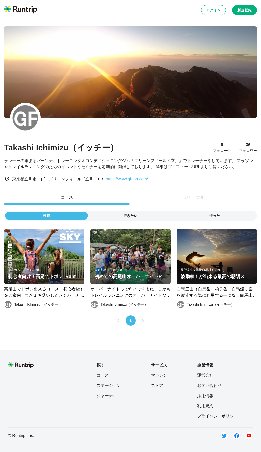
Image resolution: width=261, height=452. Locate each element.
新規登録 (244, 10)
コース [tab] (67, 197)
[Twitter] (224, 436)
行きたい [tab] (130, 216)
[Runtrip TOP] (20, 10)
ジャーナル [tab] (194, 197)
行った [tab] (214, 216)
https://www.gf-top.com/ (127, 179)
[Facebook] (237, 436)
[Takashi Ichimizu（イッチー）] (33, 304)
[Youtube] (249, 436)
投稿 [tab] (46, 216)
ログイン (213, 10)
